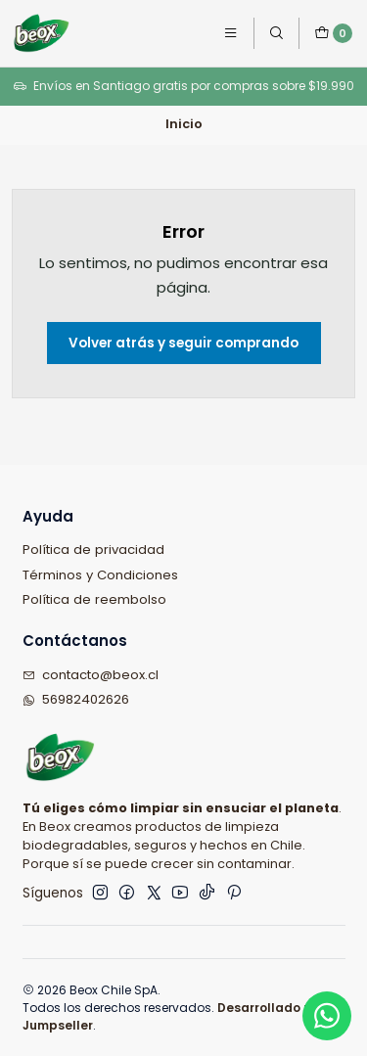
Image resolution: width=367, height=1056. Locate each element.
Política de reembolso (94, 599)
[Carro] (333, 33)
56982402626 (76, 699)
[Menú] (230, 34)
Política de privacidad (93, 549)
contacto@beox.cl (91, 675)
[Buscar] (276, 34)
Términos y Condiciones (100, 575)
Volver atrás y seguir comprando (183, 343)
